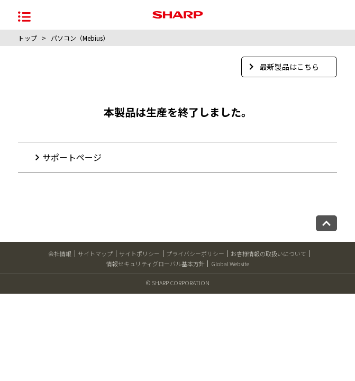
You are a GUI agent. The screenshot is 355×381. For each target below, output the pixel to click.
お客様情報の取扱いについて (268, 253)
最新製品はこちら (284, 66)
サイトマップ (95, 253)
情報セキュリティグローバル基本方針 (155, 263)
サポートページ (72, 157)
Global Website (230, 263)
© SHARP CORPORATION (178, 282)
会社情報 (59, 253)
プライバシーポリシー (195, 253)
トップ (27, 37)
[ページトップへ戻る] (326, 223)
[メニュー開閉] (24, 15)
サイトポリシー (139, 253)
